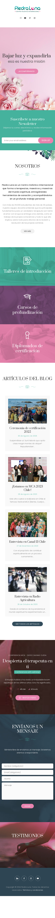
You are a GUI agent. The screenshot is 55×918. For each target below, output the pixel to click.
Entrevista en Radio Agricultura (27, 598)
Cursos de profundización (27, 310)
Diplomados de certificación (27, 348)
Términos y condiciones (33, 890)
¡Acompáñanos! (26, 71)
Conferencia (21, 672)
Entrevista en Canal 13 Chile (27, 542)
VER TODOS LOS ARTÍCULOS (27, 624)
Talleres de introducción (27, 271)
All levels (34, 689)
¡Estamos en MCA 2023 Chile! (27, 488)
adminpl (36, 672)
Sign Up (46, 140)
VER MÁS (27, 231)
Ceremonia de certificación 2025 (27, 430)
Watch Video (27, 697)
